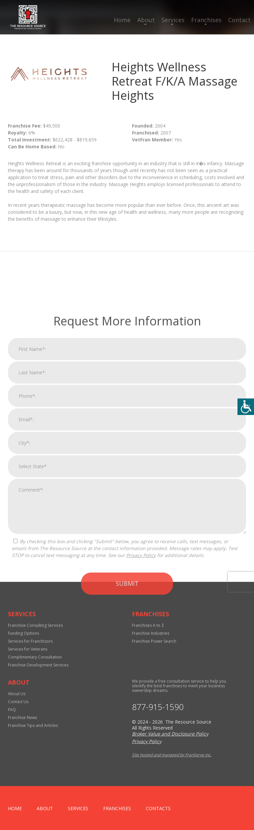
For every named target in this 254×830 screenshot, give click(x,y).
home (15, 808)
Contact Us (18, 701)
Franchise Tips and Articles (33, 725)
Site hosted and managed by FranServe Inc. (171, 755)
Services (173, 20)
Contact (239, 20)
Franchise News (22, 717)
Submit (127, 682)
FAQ (12, 709)
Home (122, 20)
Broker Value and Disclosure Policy (170, 734)
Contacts (158, 808)
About (146, 20)
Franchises (206, 20)
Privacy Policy (141, 653)
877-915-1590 (158, 707)
